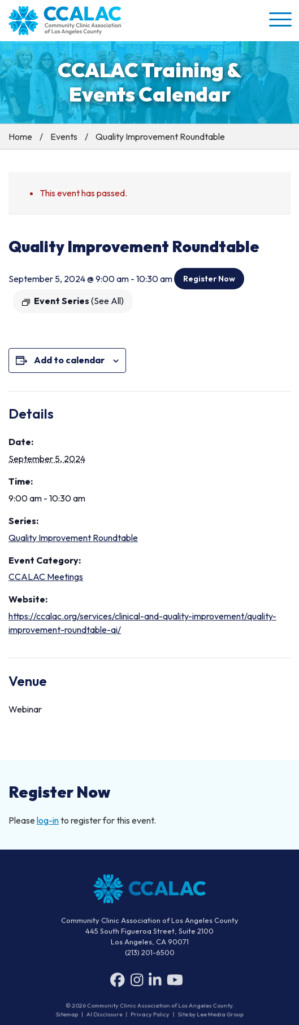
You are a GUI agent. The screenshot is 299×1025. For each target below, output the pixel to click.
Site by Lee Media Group (209, 1014)
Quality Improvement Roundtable (73, 537)
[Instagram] (137, 982)
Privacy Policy (150, 1014)
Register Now (209, 279)
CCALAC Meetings (45, 576)
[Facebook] (117, 982)
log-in (48, 820)
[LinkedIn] (155, 982)
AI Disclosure (105, 1014)
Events (63, 136)
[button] (279, 19)
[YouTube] (175, 982)
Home (20, 136)
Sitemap (69, 1014)
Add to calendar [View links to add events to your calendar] (69, 360)
